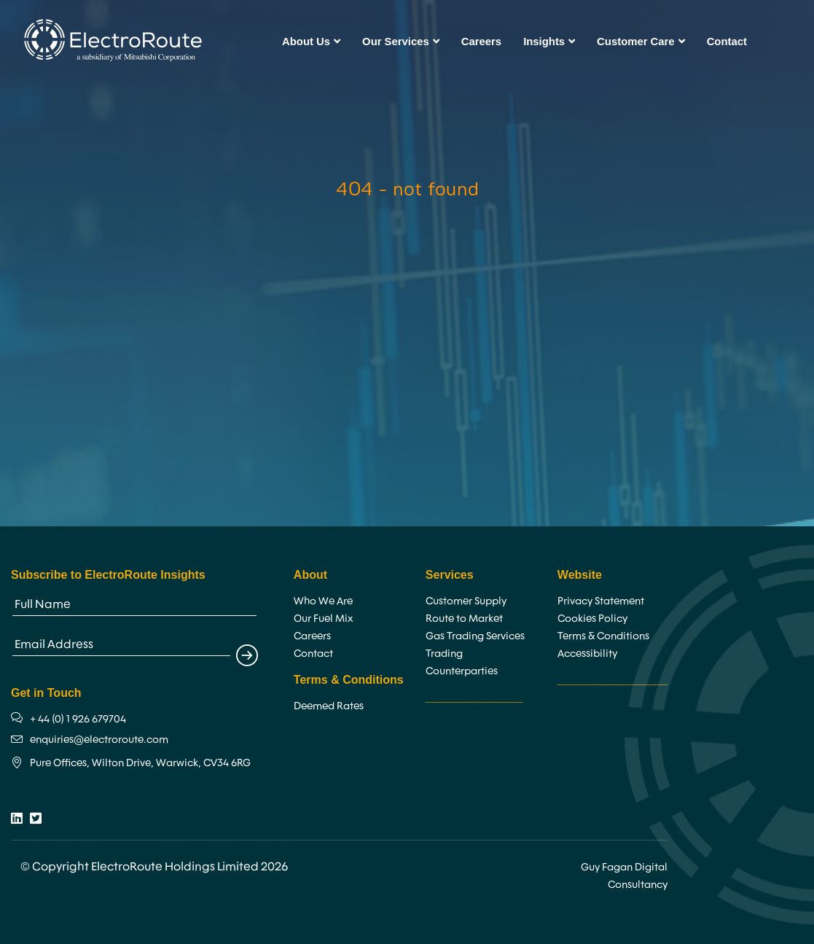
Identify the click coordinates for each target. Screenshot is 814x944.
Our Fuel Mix (323, 618)
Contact (727, 41)
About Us (311, 41)
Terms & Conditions (603, 635)
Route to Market (464, 618)
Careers (481, 41)
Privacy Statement (600, 600)
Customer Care (641, 41)
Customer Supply (466, 600)
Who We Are (323, 600)
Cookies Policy (592, 618)
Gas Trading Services (475, 635)
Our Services (400, 41)
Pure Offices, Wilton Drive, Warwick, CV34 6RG (140, 762)
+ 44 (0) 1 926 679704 (78, 719)
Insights (549, 41)
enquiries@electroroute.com (99, 739)
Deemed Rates (329, 705)
